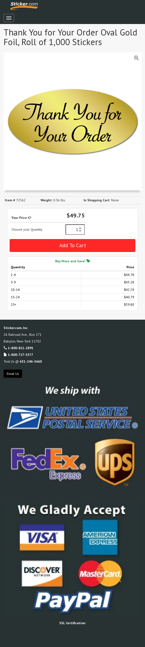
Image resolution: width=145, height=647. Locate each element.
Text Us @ (23, 361)
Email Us (13, 373)
